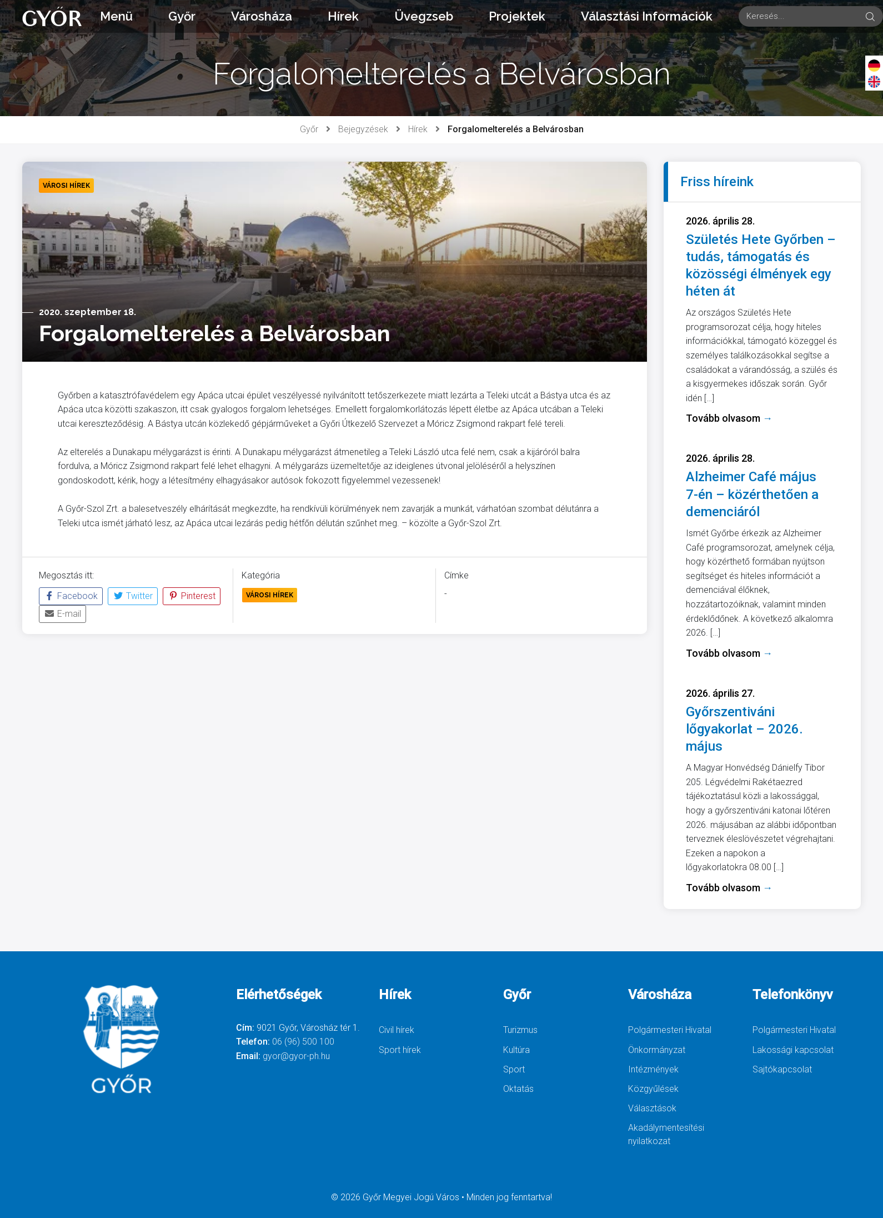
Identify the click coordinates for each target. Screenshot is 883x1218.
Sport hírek (400, 1050)
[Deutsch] (874, 65)
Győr (181, 16)
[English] (874, 81)
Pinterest (191, 596)
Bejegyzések (363, 129)
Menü (116, 16)
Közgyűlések (653, 1089)
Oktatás (518, 1089)
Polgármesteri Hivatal (669, 1030)
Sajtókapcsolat (782, 1069)
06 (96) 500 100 (303, 1041)
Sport (514, 1069)
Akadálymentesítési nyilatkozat (666, 1134)
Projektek (517, 16)
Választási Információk (647, 16)
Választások (652, 1108)
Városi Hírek (269, 595)
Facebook (71, 596)
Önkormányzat (656, 1050)
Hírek (343, 16)
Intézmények (653, 1069)
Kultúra (516, 1050)
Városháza (261, 16)
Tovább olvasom (729, 418)
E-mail (62, 613)
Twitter (133, 596)
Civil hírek (396, 1030)
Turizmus (520, 1030)
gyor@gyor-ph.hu (296, 1056)
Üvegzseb (423, 16)
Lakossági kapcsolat (793, 1050)
